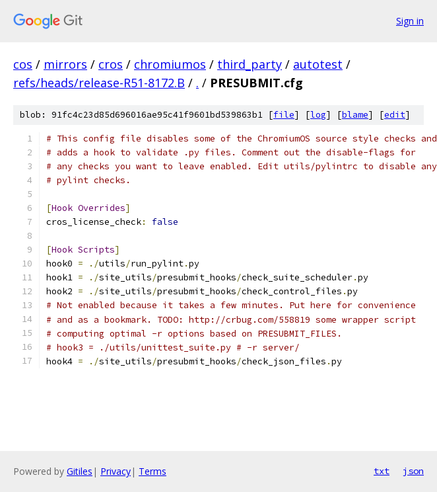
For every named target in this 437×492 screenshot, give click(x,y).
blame (355, 114)
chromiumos (170, 64)
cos (22, 64)
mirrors (65, 64)
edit (394, 114)
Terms (152, 471)
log (318, 114)
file (283, 114)
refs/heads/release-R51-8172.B (99, 83)
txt (381, 471)
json (413, 471)
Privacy (115, 471)
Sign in (410, 21)
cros (110, 64)
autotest (318, 64)
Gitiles (79, 471)
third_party (249, 64)
